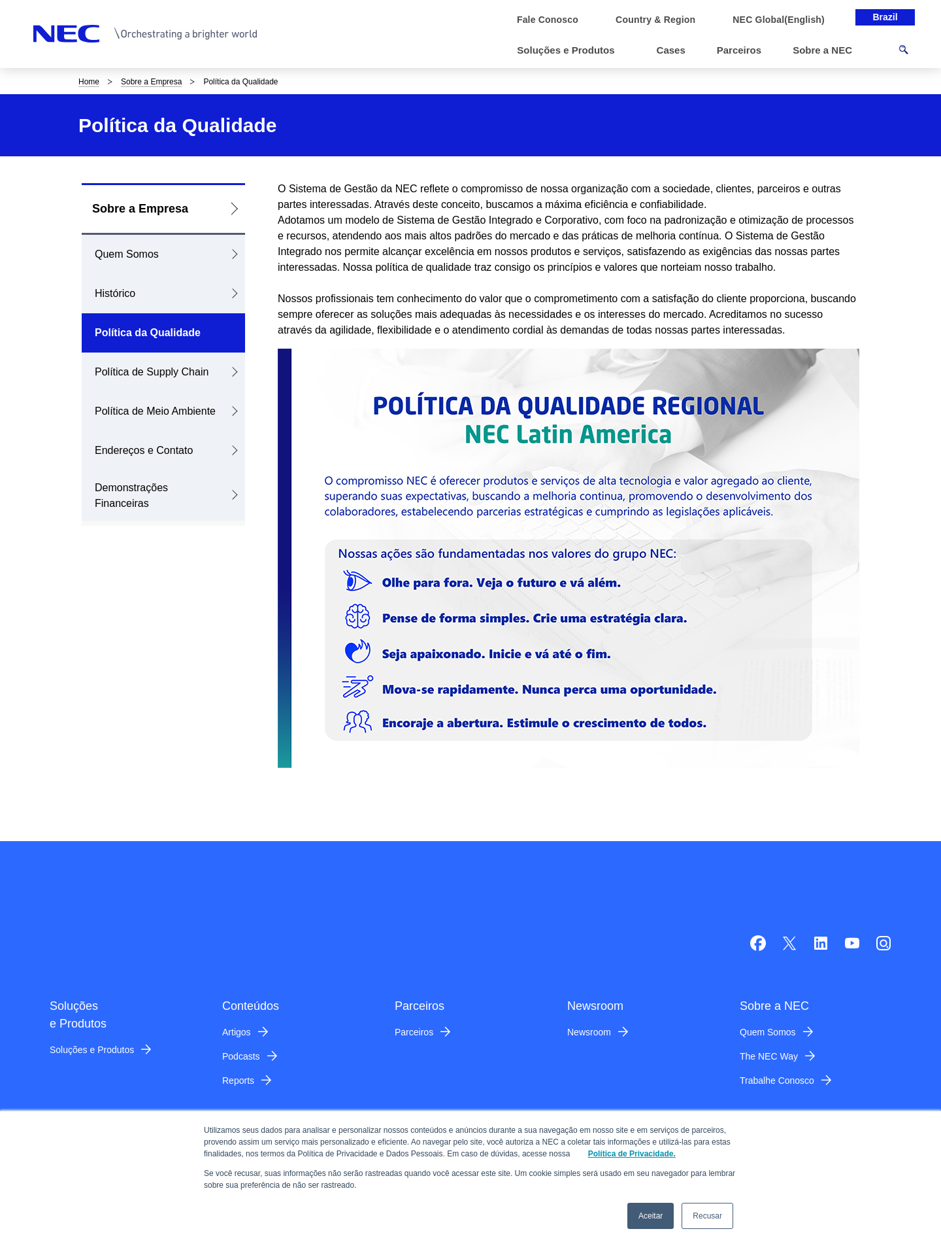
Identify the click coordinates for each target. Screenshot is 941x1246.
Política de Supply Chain (151, 371)
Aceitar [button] (650, 1215)
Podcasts (241, 1056)
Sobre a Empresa (151, 81)
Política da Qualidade (148, 332)
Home (88, 81)
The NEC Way (769, 1056)
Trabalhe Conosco (777, 1080)
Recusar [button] (707, 1215)
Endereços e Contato (144, 450)
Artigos (236, 1032)
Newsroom (589, 1032)
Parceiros (414, 1032)
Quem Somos (127, 254)
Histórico (115, 293)
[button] (570, 50)
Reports (238, 1080)
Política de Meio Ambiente (155, 411)
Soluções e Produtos (92, 1050)
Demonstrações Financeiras (131, 495)
